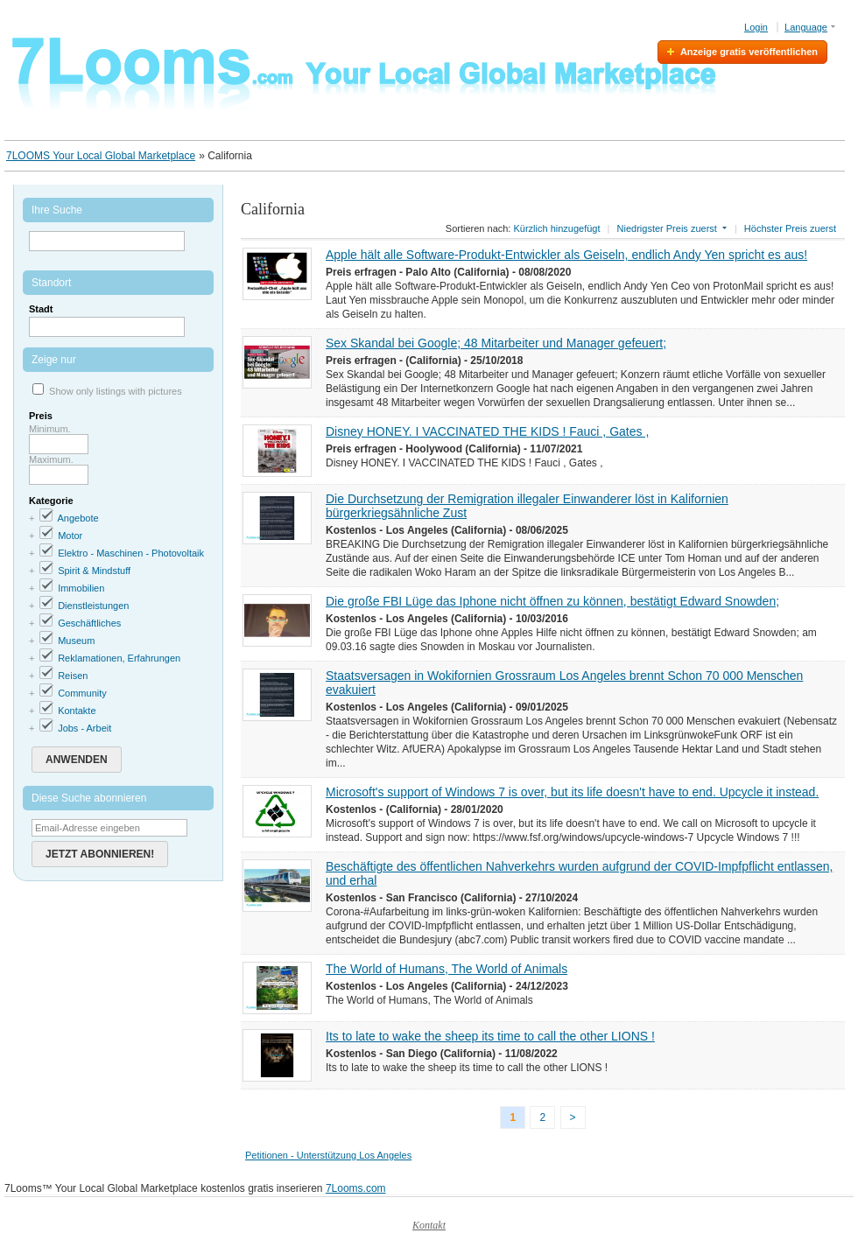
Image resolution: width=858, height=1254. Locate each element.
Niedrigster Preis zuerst (667, 228)
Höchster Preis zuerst (790, 228)
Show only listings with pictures (115, 391)
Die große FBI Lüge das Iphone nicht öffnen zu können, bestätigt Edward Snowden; (552, 601)
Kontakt (429, 1225)
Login (756, 27)
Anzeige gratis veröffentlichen (749, 51)
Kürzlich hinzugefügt (556, 228)
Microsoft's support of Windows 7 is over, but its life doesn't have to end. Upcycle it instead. (572, 792)
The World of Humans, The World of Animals (446, 969)
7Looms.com (356, 1188)
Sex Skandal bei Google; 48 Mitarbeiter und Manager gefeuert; (496, 343)
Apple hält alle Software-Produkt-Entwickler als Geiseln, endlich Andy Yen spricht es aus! (566, 255)
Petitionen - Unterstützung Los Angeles (328, 1155)
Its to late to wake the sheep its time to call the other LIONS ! (490, 1036)
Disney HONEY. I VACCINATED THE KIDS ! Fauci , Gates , (487, 431)
